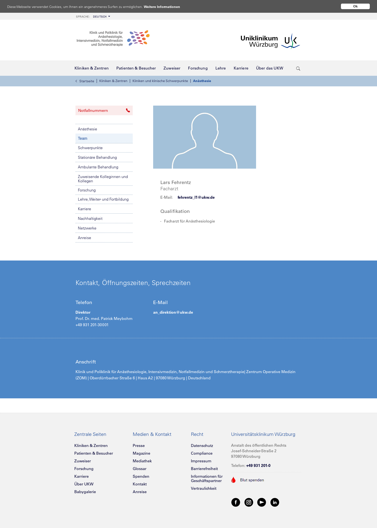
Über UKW (84, 484)
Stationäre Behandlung (97, 157)
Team (82, 138)
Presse (139, 445)
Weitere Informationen (166, 6)
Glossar (139, 468)
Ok (355, 6)
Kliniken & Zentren (113, 81)
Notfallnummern (104, 110)
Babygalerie (85, 491)
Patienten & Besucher (93, 453)
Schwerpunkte (90, 147)
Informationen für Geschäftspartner (207, 478)
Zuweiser (82, 460)
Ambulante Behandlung (98, 167)
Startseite (84, 81)
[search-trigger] (298, 68)
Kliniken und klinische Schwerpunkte (160, 81)
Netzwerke (87, 228)
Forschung (87, 190)
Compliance (202, 453)
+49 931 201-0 (258, 465)
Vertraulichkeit (203, 488)
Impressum (201, 460)
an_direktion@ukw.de (173, 312)
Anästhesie (202, 81)
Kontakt (140, 484)
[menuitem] (93, 16)
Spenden (141, 476)
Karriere (84, 208)
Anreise (84, 237)
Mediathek (142, 460)
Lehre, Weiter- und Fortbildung (103, 199)
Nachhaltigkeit (90, 218)
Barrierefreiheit (204, 468)
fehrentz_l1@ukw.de (196, 197)
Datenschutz (202, 445)
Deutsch (91, 16)
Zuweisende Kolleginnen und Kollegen (103, 178)
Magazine (141, 453)
